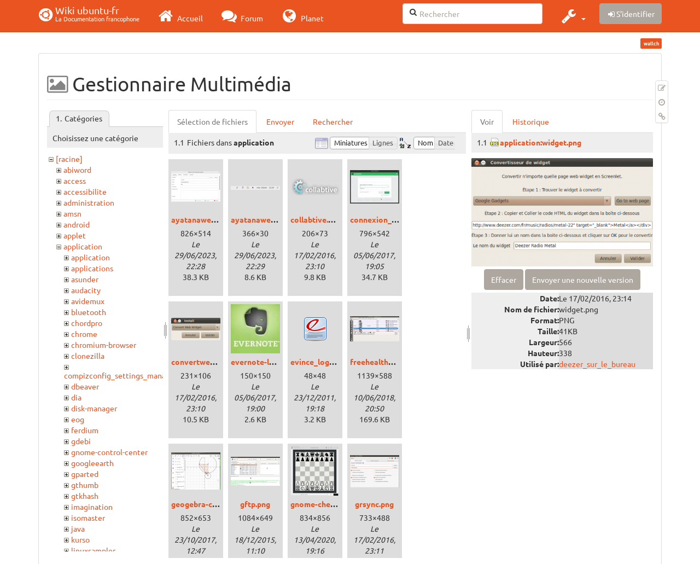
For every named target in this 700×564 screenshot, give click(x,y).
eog (77, 419)
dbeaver (85, 386)
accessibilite (85, 191)
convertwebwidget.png (212, 362)
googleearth (92, 463)
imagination (92, 506)
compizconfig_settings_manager (120, 375)
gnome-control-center (109, 452)
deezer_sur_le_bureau (597, 364)
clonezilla (87, 356)
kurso (80, 539)
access (74, 180)
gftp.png (255, 504)
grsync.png (374, 504)
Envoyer (280, 121)
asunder (84, 279)
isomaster (88, 517)
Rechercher (333, 121)
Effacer (503, 279)
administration (88, 202)
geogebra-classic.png (209, 504)
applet (74, 235)
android (76, 224)
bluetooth (88, 312)
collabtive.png (315, 219)
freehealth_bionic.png (389, 362)
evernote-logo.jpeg (265, 362)
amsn (72, 213)
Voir (487, 121)
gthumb (84, 485)
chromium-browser (103, 345)
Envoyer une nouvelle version (582, 279)
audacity (86, 290)
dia (76, 397)
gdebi (81, 441)
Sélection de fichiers (212, 121)
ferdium (84, 430)
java (78, 528)
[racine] (69, 159)
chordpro (86, 323)
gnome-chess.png (321, 504)
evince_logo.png (319, 362)
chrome (84, 334)
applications (92, 268)
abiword (77, 170)
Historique (530, 121)
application (82, 246)
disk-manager (94, 408)
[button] (572, 16)
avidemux (87, 301)
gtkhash (84, 496)
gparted (84, 474)
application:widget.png (540, 142)
